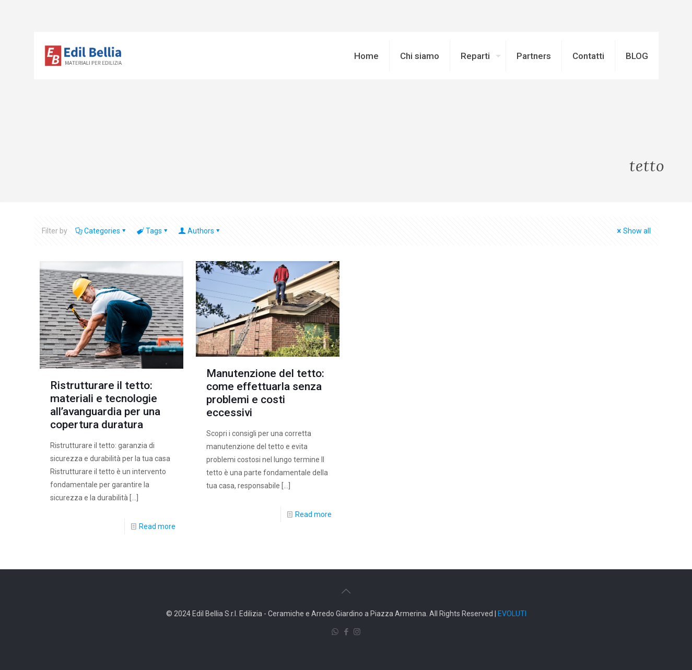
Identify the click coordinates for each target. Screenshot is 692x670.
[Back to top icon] (346, 591)
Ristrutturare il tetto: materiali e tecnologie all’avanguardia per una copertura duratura (105, 405)
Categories (101, 231)
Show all (633, 231)
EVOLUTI (512, 613)
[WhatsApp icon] (335, 632)
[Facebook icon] (346, 632)
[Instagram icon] (357, 632)
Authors (200, 231)
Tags (153, 231)
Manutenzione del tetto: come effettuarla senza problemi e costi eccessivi (265, 393)
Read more (157, 526)
